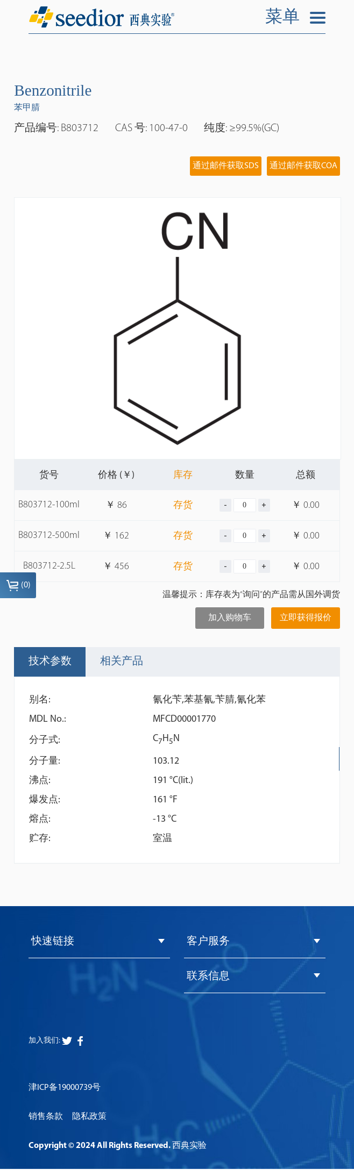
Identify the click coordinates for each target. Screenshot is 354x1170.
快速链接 (52, 942)
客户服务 (208, 942)
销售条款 (46, 1118)
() (18, 585)
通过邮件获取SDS (226, 166)
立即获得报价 (305, 618)
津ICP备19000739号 (65, 1089)
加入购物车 (229, 618)
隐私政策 (89, 1118)
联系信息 (208, 977)
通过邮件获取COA (303, 166)
